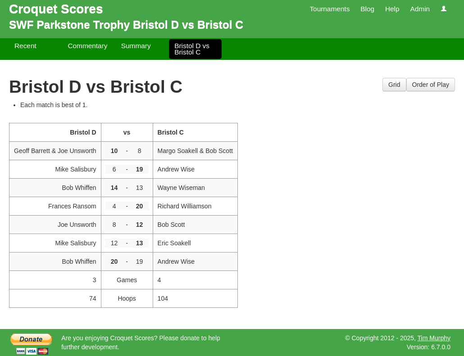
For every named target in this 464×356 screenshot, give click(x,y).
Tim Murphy (434, 338)
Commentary (87, 46)
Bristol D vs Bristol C (191, 49)
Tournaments (329, 9)
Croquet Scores (56, 9)
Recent (25, 46)
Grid (394, 84)
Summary (136, 46)
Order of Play (430, 84)
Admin (420, 9)
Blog (367, 9)
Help (392, 9)
